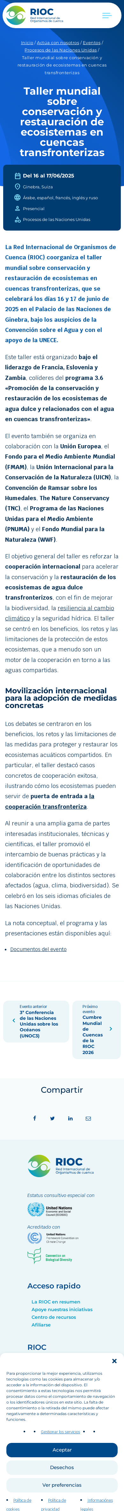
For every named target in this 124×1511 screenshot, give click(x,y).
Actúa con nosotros (58, 42)
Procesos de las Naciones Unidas (61, 49)
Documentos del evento (38, 949)
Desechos (62, 1485)
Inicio (27, 42)
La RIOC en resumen (56, 1302)
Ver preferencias (62, 1503)
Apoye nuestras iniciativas (62, 1309)
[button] (114, 1379)
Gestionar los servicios (60, 1449)
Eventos (92, 42)
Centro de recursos (54, 1317)
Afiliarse (41, 1325)
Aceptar (62, 1468)
